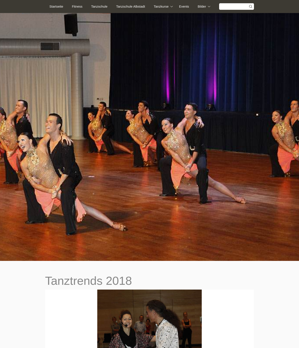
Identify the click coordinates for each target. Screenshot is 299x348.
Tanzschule (99, 6)
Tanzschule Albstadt (130, 6)
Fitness (77, 6)
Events (184, 6)
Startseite (56, 6)
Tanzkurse (161, 6)
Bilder (202, 6)
